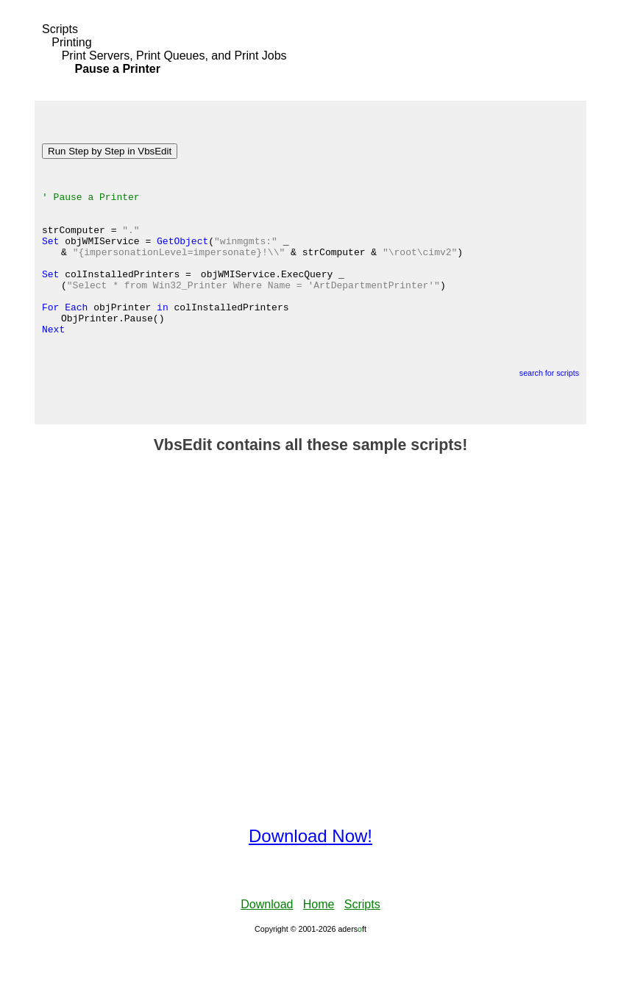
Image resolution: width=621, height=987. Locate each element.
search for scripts (549, 414)
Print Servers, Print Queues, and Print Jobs (174, 55)
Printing (71, 42)
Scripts (60, 29)
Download (267, 946)
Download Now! (310, 878)
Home (319, 946)
